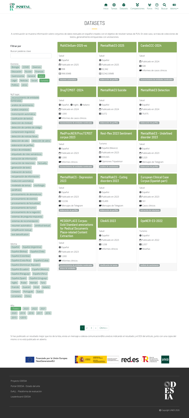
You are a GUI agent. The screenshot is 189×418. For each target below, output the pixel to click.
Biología (15, 67)
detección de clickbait (22, 123)
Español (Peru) (40, 273)
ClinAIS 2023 (108, 221)
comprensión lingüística (23, 131)
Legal (14, 80)
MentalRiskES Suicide (113, 90)
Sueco (40, 291)
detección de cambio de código (26, 127)
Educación (16, 71)
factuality (42, 163)
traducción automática (22, 180)
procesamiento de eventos (24, 198)
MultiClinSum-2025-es (73, 45)
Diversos (37, 67)
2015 (14, 317)
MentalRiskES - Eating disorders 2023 (113, 179)
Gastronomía (18, 76)
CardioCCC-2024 (151, 45)
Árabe (24, 282)
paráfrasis (16, 189)
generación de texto (21, 167)
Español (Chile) (37, 251)
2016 (48, 313)
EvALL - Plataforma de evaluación (26, 391)
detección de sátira (41, 140)
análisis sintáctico (20, 109)
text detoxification (20, 234)
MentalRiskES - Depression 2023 (76, 179)
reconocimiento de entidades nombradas (24, 99)
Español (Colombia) (21, 255)
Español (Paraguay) (21, 273)
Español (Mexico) (40, 269)
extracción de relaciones (23, 163)
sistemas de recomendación (25, 221)
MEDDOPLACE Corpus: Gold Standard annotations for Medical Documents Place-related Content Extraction (76, 228)
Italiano (46, 287)
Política (15, 85)
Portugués (28, 291)
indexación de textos (21, 172)
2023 (26, 308)
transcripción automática (23, 114)
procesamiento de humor (24, 207)
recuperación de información (25, 176)
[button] (174, 6)
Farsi (43, 282)
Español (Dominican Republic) (26, 264)
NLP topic (15, 94)
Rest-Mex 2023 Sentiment (116, 133)
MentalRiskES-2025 (112, 45)
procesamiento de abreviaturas (26, 194)
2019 (22, 313)
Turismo (44, 80)
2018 (31, 313)
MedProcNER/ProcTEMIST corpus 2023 (76, 135)
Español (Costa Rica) (21, 260)
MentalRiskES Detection (155, 90)
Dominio (14, 64)
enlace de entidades (21, 149)
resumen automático (21, 225)
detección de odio (20, 140)
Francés (15, 287)
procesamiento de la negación (26, 212)
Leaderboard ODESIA (21, 396)
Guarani (26, 287)
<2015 (23, 317)
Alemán (33, 282)
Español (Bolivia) (19, 251)
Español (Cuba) (41, 260)
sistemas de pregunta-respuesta (27, 216)
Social (34, 80)
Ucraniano (16, 296)
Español (15, 247)
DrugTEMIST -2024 (71, 90)
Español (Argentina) (32, 247)
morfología (39, 185)
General (31, 76)
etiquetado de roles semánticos (26, 154)
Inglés (14, 282)
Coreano (16, 291)
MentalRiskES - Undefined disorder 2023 (156, 135)
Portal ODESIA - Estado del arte (25, 386)
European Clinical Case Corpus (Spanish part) (155, 179)
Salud (41, 76)
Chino (28, 296)
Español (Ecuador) (20, 269)
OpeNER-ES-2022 (152, 221)
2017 (39, 313)
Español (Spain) (19, 278)
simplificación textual (21, 230)
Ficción (28, 71)
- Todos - (16, 308)
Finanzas (39, 71)
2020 (14, 313)
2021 (43, 308)
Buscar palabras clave (20, 51)
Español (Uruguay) (38, 278)
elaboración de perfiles (22, 145)
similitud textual (42, 225)
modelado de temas (21, 185)
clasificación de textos (22, 118)
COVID (26, 67)
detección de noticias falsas (24, 136)
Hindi (36, 287)
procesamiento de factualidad (26, 203)
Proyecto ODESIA (19, 380)
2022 (34, 308)
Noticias (24, 80)
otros (24, 85)
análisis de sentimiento (22, 105)
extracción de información (24, 158)
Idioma (13, 243)
